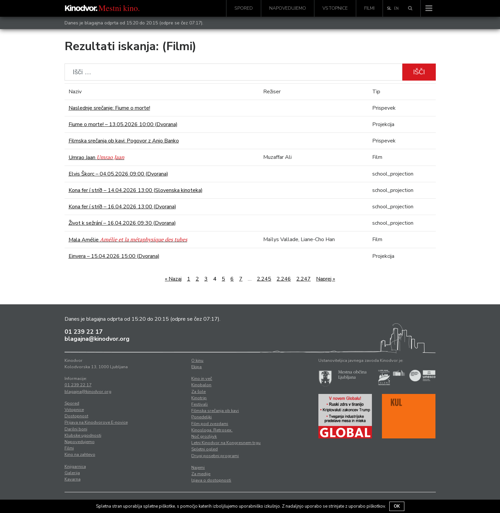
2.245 (264, 279)
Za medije (200, 474)
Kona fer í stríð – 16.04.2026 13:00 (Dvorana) (122, 206)
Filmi (369, 8)
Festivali (199, 404)
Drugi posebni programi (215, 456)
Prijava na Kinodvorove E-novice (96, 422)
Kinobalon (201, 385)
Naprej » (325, 279)
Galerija (72, 473)
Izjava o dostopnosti (211, 480)
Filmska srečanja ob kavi (215, 411)
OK (397, 506)
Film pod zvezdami (209, 424)
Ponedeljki (201, 417)
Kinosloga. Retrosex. (211, 430)
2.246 (284, 279)
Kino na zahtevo (80, 454)
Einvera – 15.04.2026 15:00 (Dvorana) (114, 256)
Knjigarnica (75, 467)
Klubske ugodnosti (83, 435)
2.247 (303, 279)
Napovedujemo (287, 8)
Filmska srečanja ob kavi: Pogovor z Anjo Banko (124, 140)
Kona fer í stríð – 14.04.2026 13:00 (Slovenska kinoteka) (136, 190)
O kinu (197, 360)
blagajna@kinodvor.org (97, 339)
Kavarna (73, 479)
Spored (243, 8)
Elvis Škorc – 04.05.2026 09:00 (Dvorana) (118, 174)
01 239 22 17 (84, 332)
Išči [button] (419, 72)
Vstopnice (335, 8)
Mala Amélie (128, 239)
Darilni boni (76, 429)
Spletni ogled (204, 449)
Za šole (198, 392)
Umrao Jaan (96, 157)
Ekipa (196, 367)
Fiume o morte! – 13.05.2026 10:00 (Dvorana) (123, 124)
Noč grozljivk (204, 436)
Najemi (198, 468)
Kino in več (201, 379)
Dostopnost (76, 416)
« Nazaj (173, 279)
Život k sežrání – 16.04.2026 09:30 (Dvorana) (122, 223)
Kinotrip (199, 398)
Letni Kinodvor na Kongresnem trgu (226, 443)
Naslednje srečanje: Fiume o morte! (109, 108)
